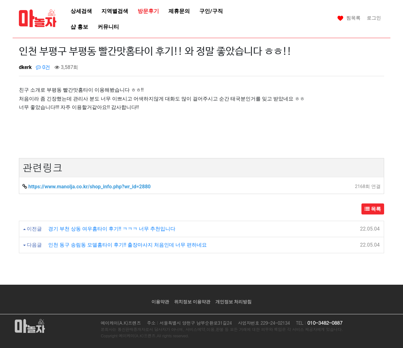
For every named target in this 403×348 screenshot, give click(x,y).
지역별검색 (114, 11)
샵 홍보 (79, 27)
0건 (43, 67)
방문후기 (148, 11)
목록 (373, 209)
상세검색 (81, 11)
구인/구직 (211, 11)
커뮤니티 (108, 27)
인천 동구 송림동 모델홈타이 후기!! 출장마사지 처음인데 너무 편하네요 (127, 245)
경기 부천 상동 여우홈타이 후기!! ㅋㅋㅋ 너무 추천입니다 (111, 229)
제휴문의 (179, 11)
